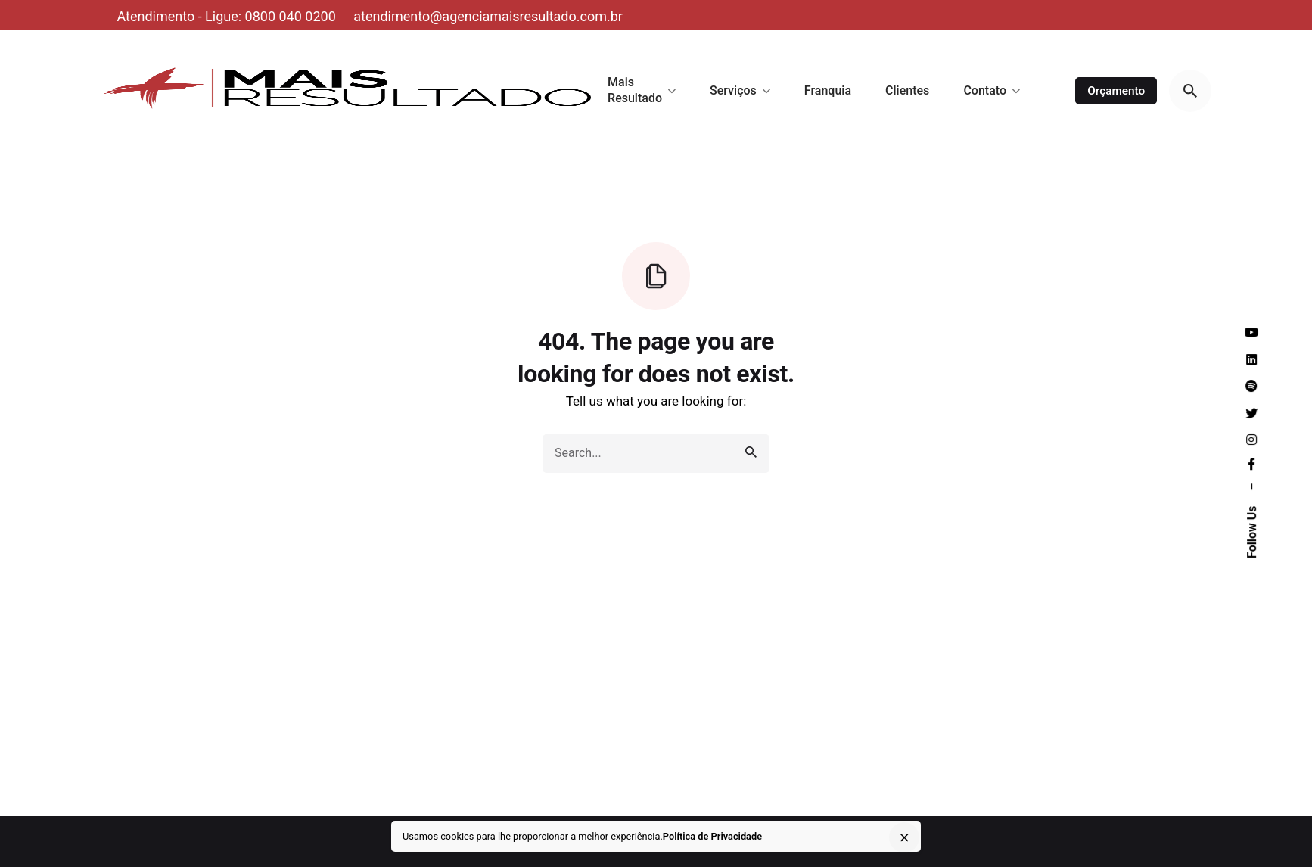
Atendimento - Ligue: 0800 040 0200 (228, 16)
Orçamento (1116, 91)
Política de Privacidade (712, 836)
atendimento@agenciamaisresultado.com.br (488, 16)
